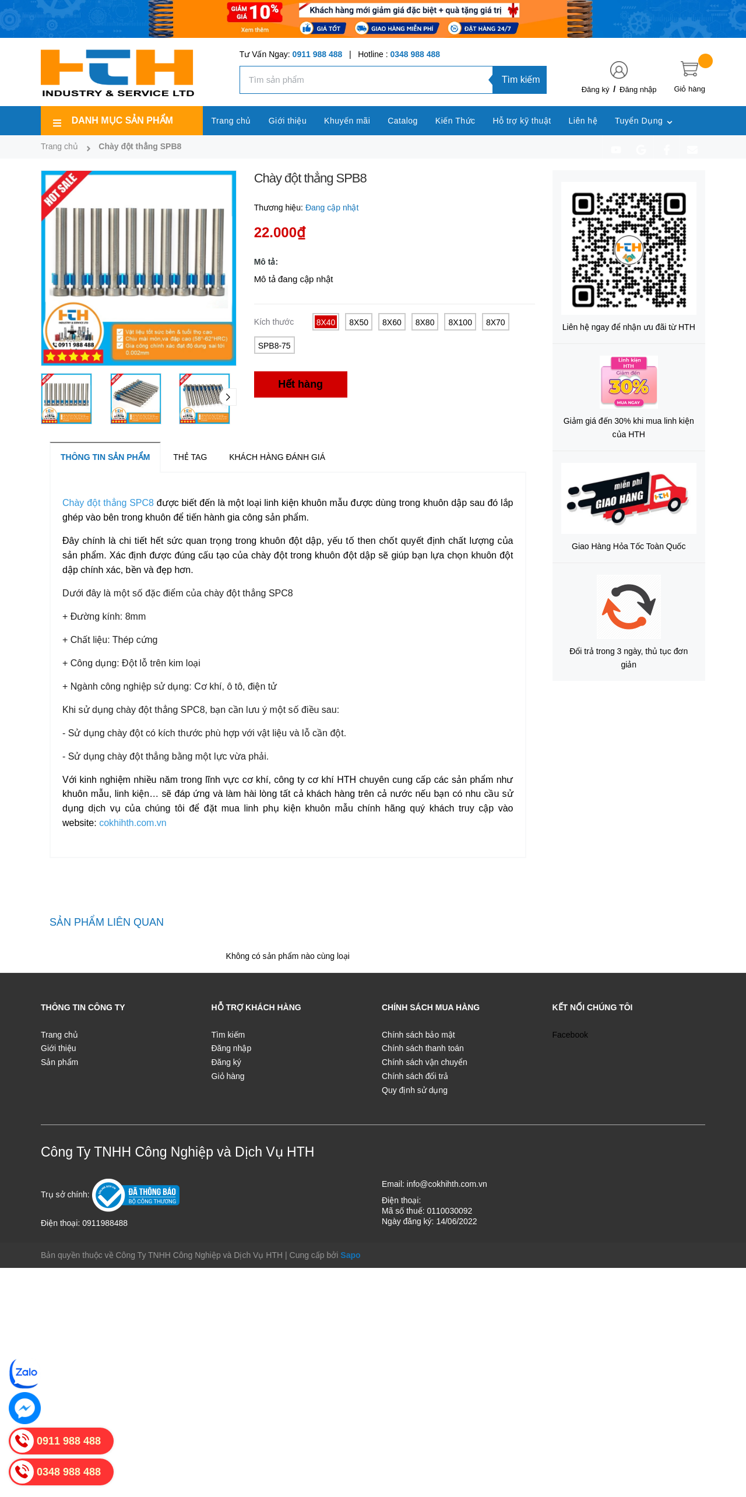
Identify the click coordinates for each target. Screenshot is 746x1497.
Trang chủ (59, 1034)
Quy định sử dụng (415, 1090)
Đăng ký (596, 89)
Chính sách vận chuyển (424, 1062)
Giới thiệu (58, 1048)
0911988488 (105, 1223)
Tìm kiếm (521, 80)
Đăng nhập (638, 89)
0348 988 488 (415, 54)
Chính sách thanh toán (423, 1048)
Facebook (570, 1034)
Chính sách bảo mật (418, 1034)
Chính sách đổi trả (415, 1076)
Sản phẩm (59, 1062)
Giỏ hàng (228, 1076)
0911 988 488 (318, 54)
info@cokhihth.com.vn (447, 1184)
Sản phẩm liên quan (107, 922)
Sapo (350, 1255)
